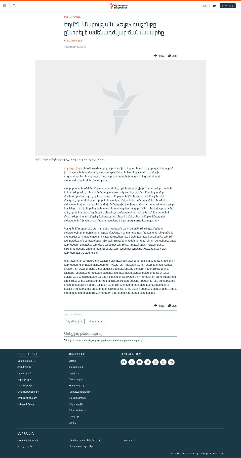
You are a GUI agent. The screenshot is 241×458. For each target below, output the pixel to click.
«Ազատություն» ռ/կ (27, 440)
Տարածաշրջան (77, 397)
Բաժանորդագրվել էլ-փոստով (85, 440)
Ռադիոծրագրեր (25, 385)
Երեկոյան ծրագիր (26, 404)
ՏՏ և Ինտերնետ (77, 410)
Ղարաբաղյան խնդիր (80, 391)
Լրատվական (24, 373)
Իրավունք (74, 373)
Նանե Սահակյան (73, 40)
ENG (204, 5)
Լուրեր (72, 360)
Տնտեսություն (76, 379)
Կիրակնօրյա (24, 379)
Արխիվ (72, 422)
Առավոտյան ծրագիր (28, 391)
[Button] (159, 55)
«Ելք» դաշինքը (73, 168)
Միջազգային (76, 404)
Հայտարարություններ (81, 446)
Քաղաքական (72, 16)
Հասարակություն (78, 385)
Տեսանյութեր (24, 366)
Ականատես (128, 440)
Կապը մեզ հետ (25, 446)
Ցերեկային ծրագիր (27, 397)
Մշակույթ (74, 416)
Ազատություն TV (26, 360)
